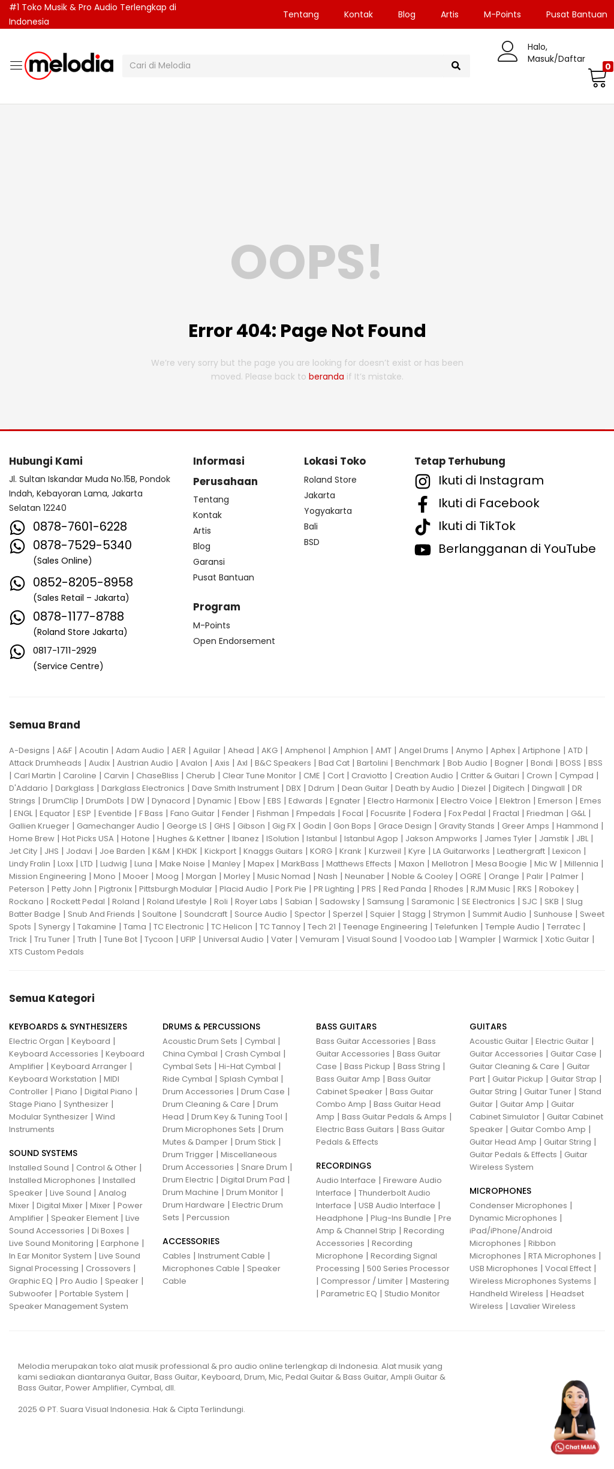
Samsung (385, 901)
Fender (235, 813)
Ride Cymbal (187, 1079)
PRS (369, 889)
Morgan (201, 876)
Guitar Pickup (517, 1079)
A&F (64, 750)
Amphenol (305, 750)
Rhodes (448, 889)
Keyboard (90, 1041)
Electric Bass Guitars (355, 1129)
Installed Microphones (52, 1180)
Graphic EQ (31, 1281)
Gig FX (284, 826)
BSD (312, 542)
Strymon (449, 914)
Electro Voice (466, 800)
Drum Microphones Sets (208, 1129)
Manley (226, 863)
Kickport (220, 851)
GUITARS (488, 1026)
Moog (167, 876)
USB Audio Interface (397, 1205)
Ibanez (245, 838)
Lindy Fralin (29, 863)
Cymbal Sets (187, 1066)
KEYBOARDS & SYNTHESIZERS (68, 1026)
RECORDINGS (343, 1166)
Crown (539, 775)
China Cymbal (190, 1053)
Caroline (80, 775)
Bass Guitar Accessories (363, 1041)
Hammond (577, 826)
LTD (86, 863)
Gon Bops (352, 826)
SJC (529, 901)
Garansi (209, 562)
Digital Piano (109, 1091)
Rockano (26, 901)
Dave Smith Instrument (235, 788)
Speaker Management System (68, 1306)
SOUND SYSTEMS (43, 1153)
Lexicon (566, 851)
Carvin (116, 775)
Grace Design (405, 826)
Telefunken (456, 926)
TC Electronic (179, 926)
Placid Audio (243, 889)
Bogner (509, 763)
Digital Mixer (60, 1205)
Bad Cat (334, 763)
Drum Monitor (252, 1192)
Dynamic (214, 800)
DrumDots (105, 800)
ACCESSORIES (190, 1241)
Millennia (581, 863)
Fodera (427, 813)
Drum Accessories (198, 1091)
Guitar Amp (522, 1104)
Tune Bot (120, 939)
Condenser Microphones (518, 1205)
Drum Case (263, 1091)
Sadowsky (340, 901)
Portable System (91, 1293)
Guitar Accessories (506, 1053)
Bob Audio (467, 763)
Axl (242, 763)
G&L (578, 813)
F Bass (151, 813)
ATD (575, 750)
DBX (293, 788)
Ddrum (321, 788)
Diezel (474, 788)
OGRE (470, 876)
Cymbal (260, 1041)
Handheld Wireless (506, 1293)
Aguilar (207, 750)
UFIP (188, 939)
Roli (221, 901)
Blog (407, 14)
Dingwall (548, 788)
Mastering (429, 1281)
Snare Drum (264, 1167)
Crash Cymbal (253, 1053)
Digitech (509, 788)
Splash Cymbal (248, 1079)
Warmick (520, 939)
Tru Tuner (52, 939)
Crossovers (108, 1268)
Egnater (345, 800)
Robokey (556, 889)
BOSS (570, 763)
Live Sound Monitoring (51, 1243)
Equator (55, 813)
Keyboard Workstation (53, 1079)
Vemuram (319, 939)
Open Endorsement (234, 641)
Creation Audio (424, 775)
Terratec (563, 926)
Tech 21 (322, 926)
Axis (222, 763)
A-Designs (29, 750)
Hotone (135, 838)
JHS (51, 851)
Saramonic (433, 901)
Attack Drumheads (45, 763)
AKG (269, 750)
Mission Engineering (47, 876)
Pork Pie (290, 889)
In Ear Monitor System (50, 1256)
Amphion (350, 750)
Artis (450, 14)
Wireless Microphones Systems (530, 1281)
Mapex (261, 863)
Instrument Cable (231, 1256)
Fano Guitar (192, 813)
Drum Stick (255, 1142)
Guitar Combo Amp (548, 1129)
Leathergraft (521, 851)
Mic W (545, 863)
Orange (504, 876)
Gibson (251, 826)
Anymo (469, 750)
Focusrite (388, 813)
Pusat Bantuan (223, 577)
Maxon (412, 863)
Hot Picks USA (88, 838)
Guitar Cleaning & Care (514, 1066)
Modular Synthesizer (48, 1116)
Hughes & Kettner (191, 838)
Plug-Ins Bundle (401, 1218)
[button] (596, 77)
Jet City (23, 851)
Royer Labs (256, 901)
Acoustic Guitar (498, 1041)
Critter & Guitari (489, 775)
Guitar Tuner (547, 1091)
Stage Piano (32, 1104)
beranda (326, 377)
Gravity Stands (467, 826)
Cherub (200, 775)
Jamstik (554, 838)
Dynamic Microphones (513, 1218)
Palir (534, 876)
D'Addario (28, 788)
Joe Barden (122, 851)
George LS (187, 826)
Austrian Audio (145, 763)
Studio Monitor (412, 1293)
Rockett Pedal (78, 901)
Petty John (72, 889)
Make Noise (182, 863)
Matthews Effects (359, 863)
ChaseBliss (157, 775)
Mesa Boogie (501, 863)
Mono (105, 876)
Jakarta (319, 495)
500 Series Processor (408, 1268)
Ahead (241, 750)
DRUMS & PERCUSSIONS (211, 1026)
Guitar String (493, 1091)
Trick (18, 939)
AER (178, 750)
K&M (161, 851)
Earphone (120, 1243)
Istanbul (321, 838)
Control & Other (106, 1167)
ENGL (23, 813)
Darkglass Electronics (143, 788)
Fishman (273, 813)
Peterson (26, 889)
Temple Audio (512, 926)
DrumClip (61, 800)
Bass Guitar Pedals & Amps (394, 1116)
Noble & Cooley (422, 876)
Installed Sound (39, 1167)
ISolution (282, 838)
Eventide (115, 813)
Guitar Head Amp (503, 1142)
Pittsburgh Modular (175, 889)
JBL (582, 838)
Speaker (122, 1281)
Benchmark (417, 763)
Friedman (545, 813)
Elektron (515, 800)
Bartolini (372, 763)
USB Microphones (503, 1268)
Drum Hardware (193, 1205)
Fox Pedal (467, 813)
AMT (383, 750)
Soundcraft (205, 914)
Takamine (96, 926)
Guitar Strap (573, 1079)
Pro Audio (79, 1281)
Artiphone (541, 750)
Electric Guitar (562, 1041)
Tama (135, 926)
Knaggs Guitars (273, 851)
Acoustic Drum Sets (199, 1041)
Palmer (564, 876)
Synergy (54, 926)
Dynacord (171, 800)
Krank (350, 851)
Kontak (358, 14)
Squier (382, 914)
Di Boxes (108, 1230)
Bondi (542, 763)
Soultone (159, 914)
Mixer (100, 1205)
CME (311, 775)
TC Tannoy (280, 926)
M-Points (502, 14)
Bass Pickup (367, 1066)
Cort (335, 775)
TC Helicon (231, 926)
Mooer (136, 876)
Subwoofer (30, 1293)
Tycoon (159, 939)
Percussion (208, 1217)
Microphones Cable (201, 1268)
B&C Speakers (283, 763)
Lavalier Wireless (543, 1306)
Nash (328, 876)
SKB (551, 901)
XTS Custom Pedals (46, 952)
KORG (321, 851)
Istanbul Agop (371, 838)
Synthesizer (86, 1104)
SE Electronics (488, 901)
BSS (595, 763)
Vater (282, 939)
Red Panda (404, 889)
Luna (143, 863)
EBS (274, 800)
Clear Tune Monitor (259, 775)
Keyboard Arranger (89, 1066)
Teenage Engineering (385, 926)
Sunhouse (553, 914)
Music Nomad (284, 876)
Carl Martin (35, 775)
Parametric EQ (349, 1293)
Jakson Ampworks (441, 838)
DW (138, 800)
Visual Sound (372, 939)
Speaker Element (84, 1218)
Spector (310, 914)
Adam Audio (140, 750)
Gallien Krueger (39, 826)
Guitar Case (573, 1053)
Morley (237, 876)
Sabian (298, 901)
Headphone (339, 1218)
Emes (590, 800)
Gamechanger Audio (118, 826)
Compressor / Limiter (362, 1281)
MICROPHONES (500, 1191)
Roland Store (330, 480)
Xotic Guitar (567, 939)
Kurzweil (385, 851)
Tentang (301, 14)
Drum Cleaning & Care (206, 1104)
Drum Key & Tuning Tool (236, 1116)
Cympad (576, 775)
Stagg (414, 914)
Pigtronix (115, 889)
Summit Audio (499, 914)
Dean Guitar (365, 788)
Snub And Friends (101, 914)
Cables (176, 1256)
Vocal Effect (568, 1268)
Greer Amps (525, 826)
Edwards (305, 800)
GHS (222, 826)
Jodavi (79, 851)
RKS (524, 889)
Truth (87, 939)
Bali (311, 526)
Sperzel (348, 914)
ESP (84, 813)
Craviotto (369, 775)
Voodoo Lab (428, 939)
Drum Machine (190, 1192)
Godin (314, 826)
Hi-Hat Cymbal (247, 1066)
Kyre (417, 851)
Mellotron (450, 863)
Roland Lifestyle (177, 901)
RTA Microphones (562, 1256)
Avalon (193, 763)
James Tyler (508, 838)
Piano (66, 1091)
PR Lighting (334, 889)
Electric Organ (36, 1041)
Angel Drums (424, 750)
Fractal (506, 813)
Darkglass (74, 788)
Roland (126, 901)
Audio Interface (346, 1180)
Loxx (65, 863)
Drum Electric (187, 1179)
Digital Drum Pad (253, 1179)
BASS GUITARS (346, 1026)
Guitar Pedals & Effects (513, 1154)
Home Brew (32, 838)
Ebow (249, 800)
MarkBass (300, 863)
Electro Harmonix (401, 800)
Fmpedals (315, 813)
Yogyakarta (328, 511)
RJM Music (490, 889)
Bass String (419, 1066)
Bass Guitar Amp (348, 1079)
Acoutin (94, 750)
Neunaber (364, 876)
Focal (352, 813)
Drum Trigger (187, 1154)
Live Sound (70, 1193)
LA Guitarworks (461, 851)
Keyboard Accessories (53, 1053)
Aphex (502, 750)
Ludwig (113, 863)
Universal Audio (233, 939)
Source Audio (260, 914)
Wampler (477, 939)
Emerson (555, 800)
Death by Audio (425, 788)
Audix (99, 763)
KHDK (187, 851)
